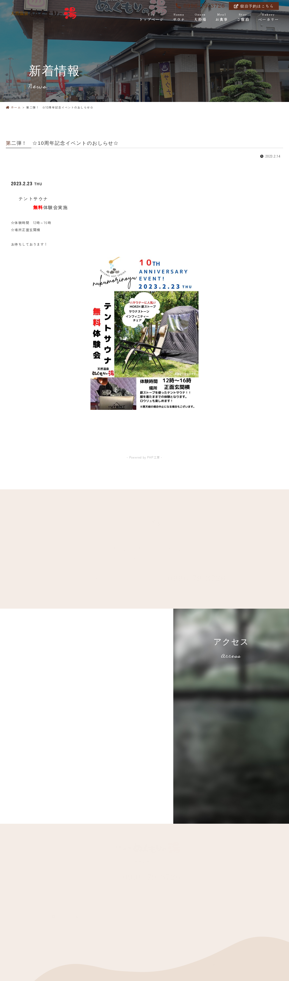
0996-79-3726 (200, 5)
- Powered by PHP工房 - (144, 457)
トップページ (151, 17)
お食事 (221, 17)
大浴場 (200, 17)
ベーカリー (268, 17)
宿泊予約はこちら (254, 6)
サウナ (179, 17)
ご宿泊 (243, 17)
